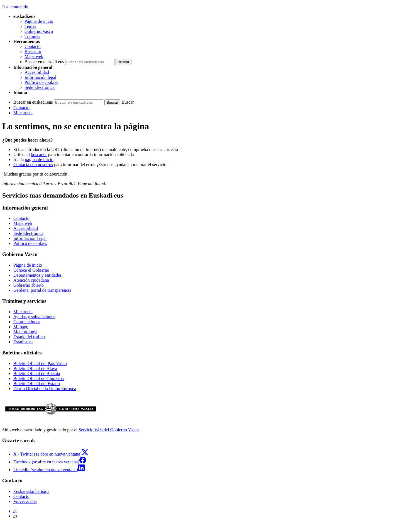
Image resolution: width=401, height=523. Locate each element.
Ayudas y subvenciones (34, 316)
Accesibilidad (37, 72)
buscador (39, 154)
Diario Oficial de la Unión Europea (44, 388)
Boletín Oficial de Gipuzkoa (38, 378)
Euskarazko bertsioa (31, 491)
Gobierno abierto (28, 285)
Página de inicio (39, 21)
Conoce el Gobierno (31, 270)
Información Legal (30, 238)
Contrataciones (26, 321)
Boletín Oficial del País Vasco (40, 363)
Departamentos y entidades (37, 275)
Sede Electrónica (40, 87)
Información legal (40, 77)
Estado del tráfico (29, 336)
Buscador (33, 51)
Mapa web (34, 56)
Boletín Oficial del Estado (36, 383)
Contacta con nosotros (33, 164)
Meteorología (25, 331)
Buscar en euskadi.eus (44, 61)
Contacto (33, 46)
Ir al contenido (15, 6)
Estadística (23, 341)
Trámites (32, 36)
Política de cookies (41, 82)
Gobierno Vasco (39, 31)
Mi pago (20, 326)
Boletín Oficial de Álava (35, 368)
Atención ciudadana (31, 280)
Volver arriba (25, 501)
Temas (30, 26)
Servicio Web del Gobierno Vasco (109, 429)
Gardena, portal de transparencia (42, 290)
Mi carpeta (23, 112)
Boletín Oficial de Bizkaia (36, 373)
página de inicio (39, 159)
